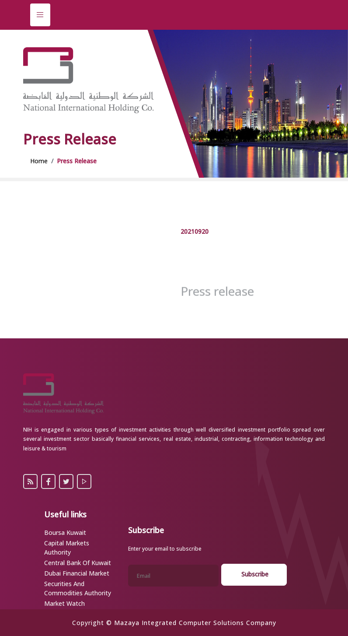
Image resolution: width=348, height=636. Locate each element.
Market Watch (64, 603)
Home (39, 161)
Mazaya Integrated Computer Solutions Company (195, 622)
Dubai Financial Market (76, 573)
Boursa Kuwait (65, 532)
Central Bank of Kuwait (77, 563)
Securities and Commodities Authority (77, 588)
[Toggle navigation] (40, 15)
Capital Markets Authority (66, 547)
